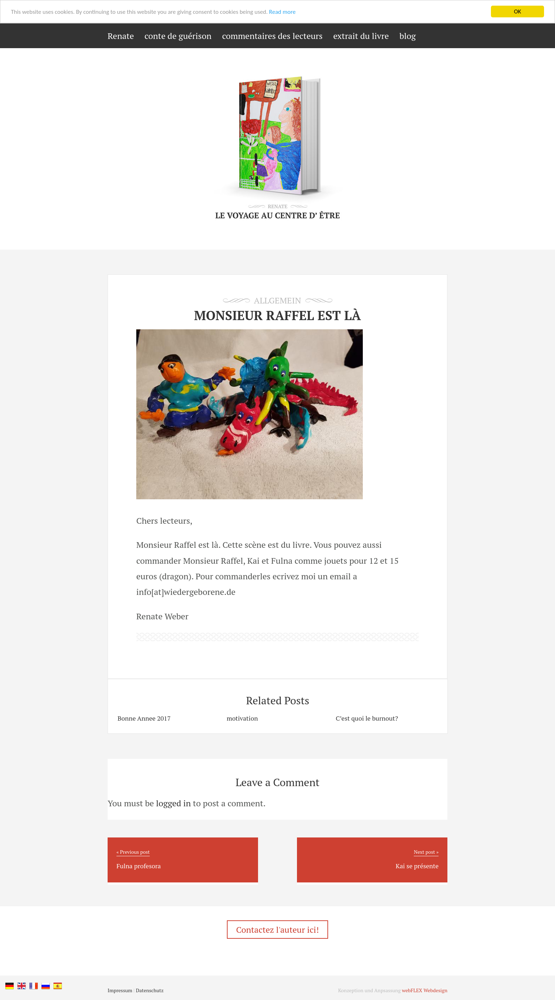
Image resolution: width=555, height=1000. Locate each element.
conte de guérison (177, 35)
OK (517, 11)
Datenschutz (150, 990)
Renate (121, 35)
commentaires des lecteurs (272, 35)
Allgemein (277, 300)
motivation (242, 718)
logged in (173, 803)
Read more (282, 12)
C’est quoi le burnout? (367, 718)
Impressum (120, 990)
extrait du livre (361, 35)
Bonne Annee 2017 (144, 718)
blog (408, 35)
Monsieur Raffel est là (277, 315)
